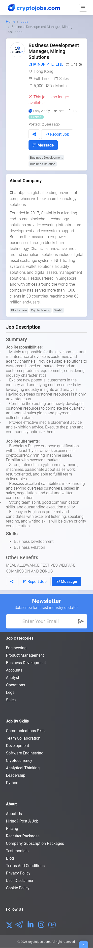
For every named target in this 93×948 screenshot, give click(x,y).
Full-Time (42, 78)
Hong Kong (43, 71)
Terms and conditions (25, 865)
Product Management (25, 655)
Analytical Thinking (23, 768)
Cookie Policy (18, 888)
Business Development (46, 157)
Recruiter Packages (22, 836)
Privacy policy (18, 873)
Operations (15, 685)
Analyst (12, 677)
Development (17, 745)
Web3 (58, 310)
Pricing (12, 828)
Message (43, 145)
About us (14, 813)
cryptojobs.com (39, 942)
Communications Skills (26, 730)
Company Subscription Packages (35, 843)
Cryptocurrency (19, 760)
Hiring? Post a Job (22, 821)
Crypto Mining (40, 310)
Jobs (24, 22)
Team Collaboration (23, 738)
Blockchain (19, 310)
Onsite (76, 64)
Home (10, 22)
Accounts (14, 670)
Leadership (15, 775)
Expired (36, 117)
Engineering (16, 648)
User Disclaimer (19, 880)
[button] (34, 134)
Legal (11, 692)
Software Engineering (24, 753)
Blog (10, 858)
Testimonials (17, 850)
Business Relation (42, 164)
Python (12, 782)
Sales (64, 78)
